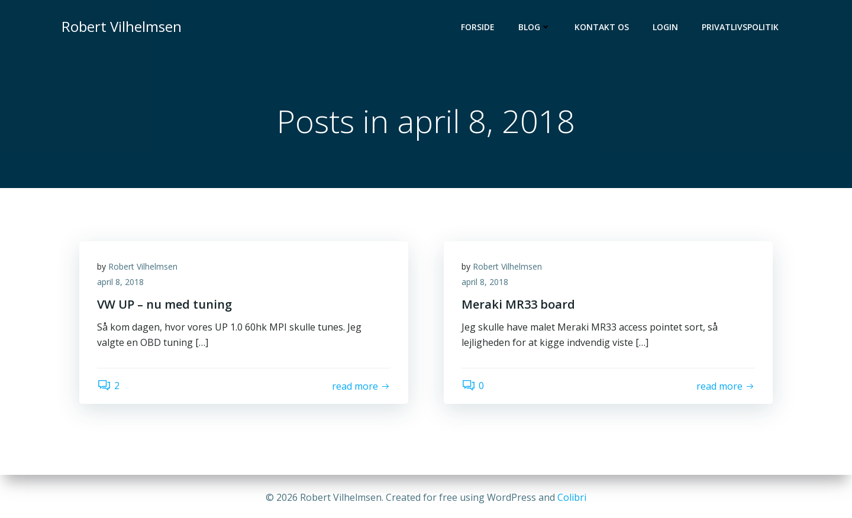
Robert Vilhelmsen (143, 266)
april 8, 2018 (120, 281)
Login (665, 27)
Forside (478, 27)
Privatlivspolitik (740, 27)
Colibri (571, 497)
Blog (534, 27)
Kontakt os (602, 27)
